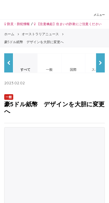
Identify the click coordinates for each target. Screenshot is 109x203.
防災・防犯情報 (17, 24)
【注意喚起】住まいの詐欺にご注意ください (68, 24)
